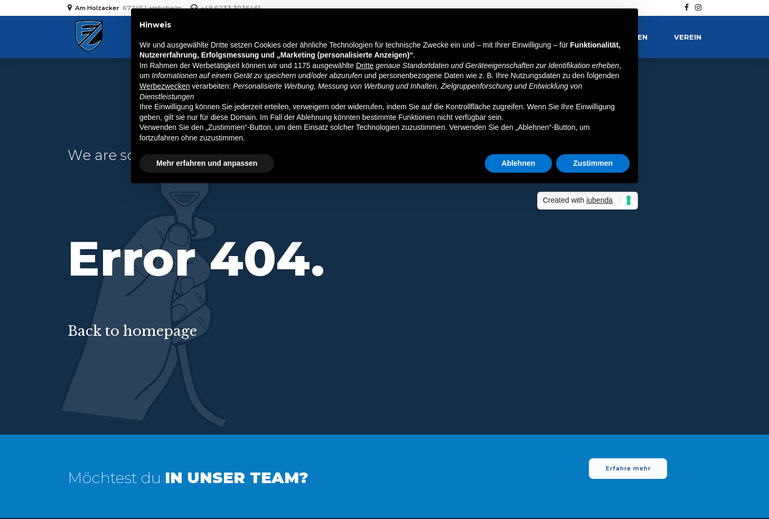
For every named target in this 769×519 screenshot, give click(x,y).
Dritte (364, 65)
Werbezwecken (164, 86)
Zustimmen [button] (593, 163)
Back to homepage (132, 331)
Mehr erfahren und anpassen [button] (206, 163)
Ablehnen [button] (519, 163)
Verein (687, 37)
